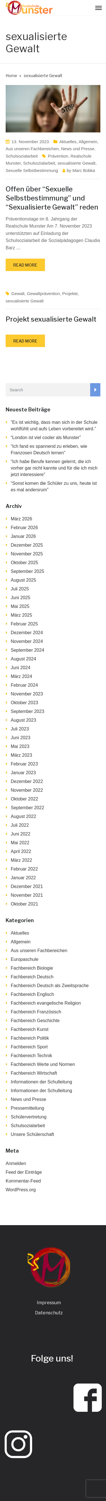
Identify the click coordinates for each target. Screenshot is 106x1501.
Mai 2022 (20, 842)
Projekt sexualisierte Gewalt (51, 319)
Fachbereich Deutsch (32, 976)
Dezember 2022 (27, 781)
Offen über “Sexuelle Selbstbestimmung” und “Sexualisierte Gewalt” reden (52, 198)
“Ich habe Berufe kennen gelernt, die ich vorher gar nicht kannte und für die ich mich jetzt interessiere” (54, 468)
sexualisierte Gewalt (76, 163)
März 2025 (21, 615)
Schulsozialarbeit (22, 156)
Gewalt (18, 293)
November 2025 (27, 553)
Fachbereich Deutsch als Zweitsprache (50, 985)
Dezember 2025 (27, 545)
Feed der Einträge (24, 1172)
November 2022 (27, 790)
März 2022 (21, 860)
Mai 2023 (20, 746)
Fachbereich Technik (31, 1055)
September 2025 (27, 571)
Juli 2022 (20, 825)
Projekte (70, 293)
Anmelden (16, 1163)
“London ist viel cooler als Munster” (46, 437)
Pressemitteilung (27, 1108)
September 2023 (27, 711)
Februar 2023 (24, 764)
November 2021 (27, 895)
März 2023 (21, 755)
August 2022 (23, 816)
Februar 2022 (24, 869)
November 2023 (27, 693)
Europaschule (24, 959)
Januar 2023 (23, 772)
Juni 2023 (20, 737)
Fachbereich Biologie (32, 968)
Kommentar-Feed (23, 1181)
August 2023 (23, 720)
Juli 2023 (20, 728)
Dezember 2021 (27, 886)
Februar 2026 (24, 527)
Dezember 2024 (27, 632)
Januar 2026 (23, 536)
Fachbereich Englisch (32, 994)
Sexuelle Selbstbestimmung (32, 170)
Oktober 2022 (24, 799)
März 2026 (21, 518)
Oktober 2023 (24, 702)
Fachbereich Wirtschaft (34, 1073)
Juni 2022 (20, 834)
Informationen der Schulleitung (41, 1081)
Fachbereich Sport (29, 1046)
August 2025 (23, 580)
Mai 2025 (20, 606)
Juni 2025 (20, 597)
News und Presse (77, 148)
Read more (25, 265)
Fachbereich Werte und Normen (43, 1064)
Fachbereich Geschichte (35, 1020)
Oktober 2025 (24, 562)
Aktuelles (68, 141)
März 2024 (21, 676)
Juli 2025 (20, 588)
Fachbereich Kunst (29, 1029)
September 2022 (27, 807)
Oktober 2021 (24, 904)
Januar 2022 (23, 877)
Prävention (58, 156)
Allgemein (88, 141)
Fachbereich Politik (30, 1038)
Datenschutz (49, 1312)
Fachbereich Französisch (36, 1011)
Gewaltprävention (43, 293)
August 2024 (23, 658)
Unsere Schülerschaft (32, 1134)
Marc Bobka (83, 170)
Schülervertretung (28, 1116)
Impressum (49, 1302)
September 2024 (27, 650)
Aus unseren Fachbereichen (32, 148)
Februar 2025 (24, 623)
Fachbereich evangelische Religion (46, 1003)
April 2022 (21, 851)
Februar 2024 (24, 685)
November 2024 (27, 641)
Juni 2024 (20, 667)
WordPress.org (21, 1189)
